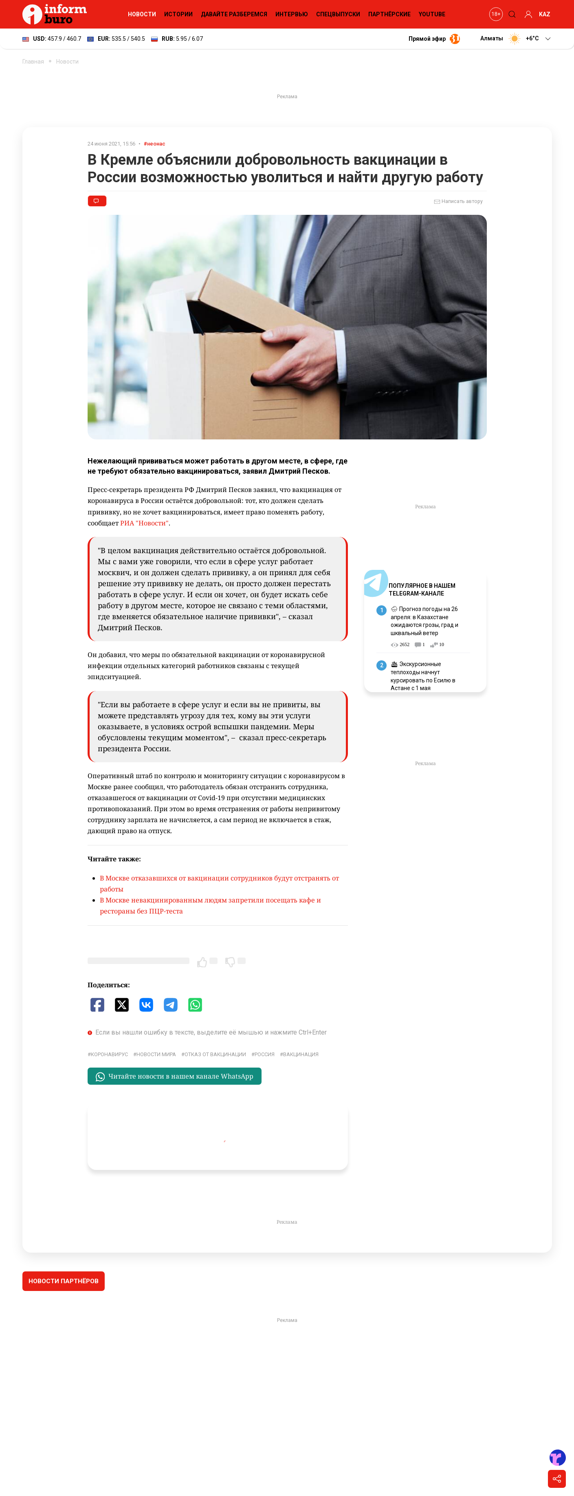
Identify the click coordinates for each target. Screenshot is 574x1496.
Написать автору (458, 202)
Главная (33, 61)
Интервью (291, 14)
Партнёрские (389, 14)
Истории (178, 14)
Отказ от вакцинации (215, 1054)
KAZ (544, 14)
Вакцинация (301, 1054)
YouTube (432, 14)
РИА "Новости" (144, 523)
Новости (142, 14)
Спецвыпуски (338, 14)
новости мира (156, 1054)
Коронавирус (109, 1054)
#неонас (154, 144)
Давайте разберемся (234, 14)
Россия (265, 1054)
